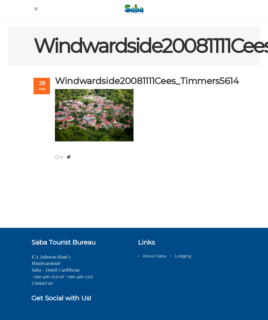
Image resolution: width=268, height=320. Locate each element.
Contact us (42, 283)
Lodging (183, 255)
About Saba (154, 255)
